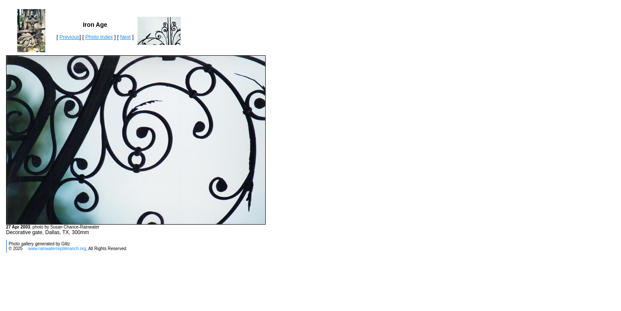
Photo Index (99, 37)
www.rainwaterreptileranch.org (57, 248)
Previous (70, 37)
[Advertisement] (162, 284)
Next (125, 37)
